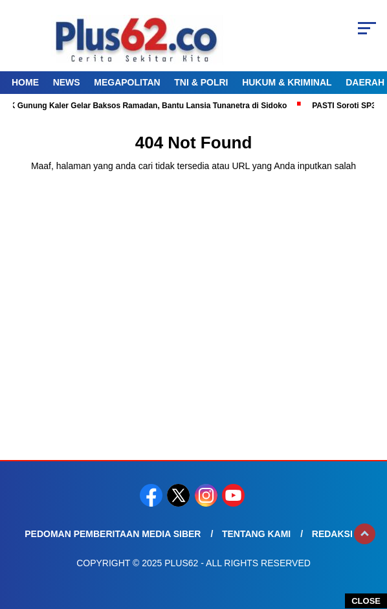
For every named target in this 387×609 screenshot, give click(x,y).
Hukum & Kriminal (286, 82)
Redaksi (332, 534)
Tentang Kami (256, 534)
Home (25, 82)
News (66, 82)
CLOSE (366, 601)
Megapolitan (127, 82)
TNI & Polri (201, 82)
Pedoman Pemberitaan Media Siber (113, 534)
